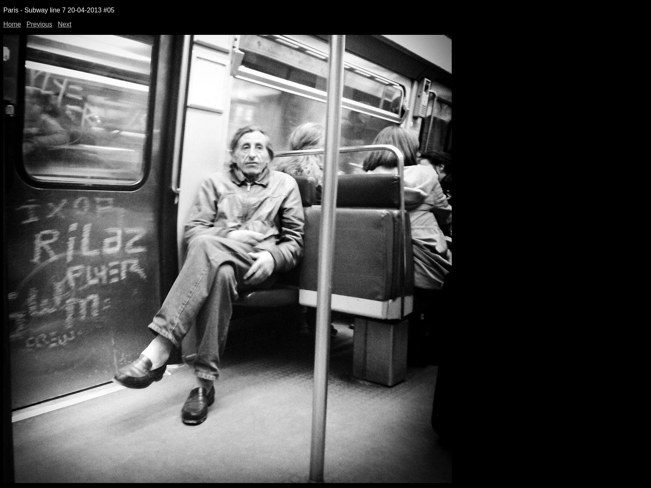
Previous (39, 24)
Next (64, 24)
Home (12, 24)
